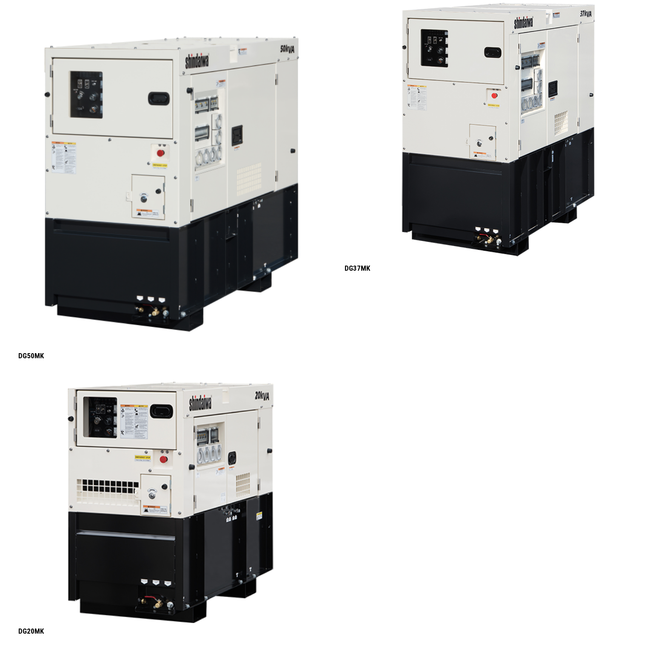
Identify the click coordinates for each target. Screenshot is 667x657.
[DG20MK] (170, 502)
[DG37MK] (497, 130)
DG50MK (31, 355)
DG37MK (357, 268)
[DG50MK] (170, 174)
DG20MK (31, 631)
